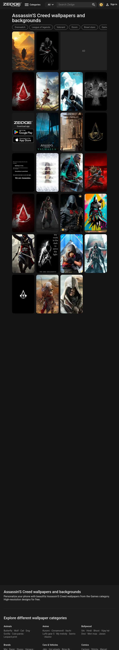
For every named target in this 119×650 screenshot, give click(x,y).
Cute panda (18, 634)
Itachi (68, 630)
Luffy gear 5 (49, 634)
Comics (85, 645)
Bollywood (86, 626)
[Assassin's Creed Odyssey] (47, 91)
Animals (8, 626)
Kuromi (46, 630)
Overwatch (20, 27)
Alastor (48, 637)
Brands (7, 645)
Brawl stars (89, 27)
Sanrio (72, 634)
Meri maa (92, 634)
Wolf (16, 630)
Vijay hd (105, 630)
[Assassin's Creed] (23, 91)
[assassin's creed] (47, 294)
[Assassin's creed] (23, 51)
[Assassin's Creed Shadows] (96, 172)
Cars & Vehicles (50, 645)
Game (105, 27)
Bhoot (96, 630)
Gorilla (7, 634)
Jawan (102, 634)
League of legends (41, 27)
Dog (28, 630)
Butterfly (8, 630)
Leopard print (10, 637)
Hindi (89, 630)
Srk (83, 630)
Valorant (61, 27)
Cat (22, 630)
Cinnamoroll (58, 630)
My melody (61, 634)
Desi (83, 634)
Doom (74, 27)
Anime (46, 626)
